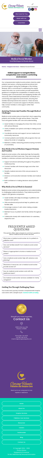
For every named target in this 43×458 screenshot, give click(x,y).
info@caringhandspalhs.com (23, 339)
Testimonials (21, 432)
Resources (21, 423)
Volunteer (21, 23)
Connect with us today (30, 293)
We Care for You (22, 14)
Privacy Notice (21, 450)
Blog (21, 437)
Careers (21, 428)
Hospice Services (13, 67)
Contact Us (21, 442)
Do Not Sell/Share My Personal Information (21, 454)
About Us (21, 408)
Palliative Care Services (21, 418)
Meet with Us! (21, 18)
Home (4, 67)
